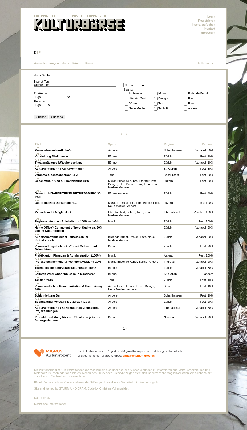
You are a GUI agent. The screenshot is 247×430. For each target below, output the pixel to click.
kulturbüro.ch (206, 63)
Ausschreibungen (46, 63)
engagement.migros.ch (139, 355)
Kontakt (209, 28)
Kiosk (89, 63)
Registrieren (206, 20)
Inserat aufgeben (203, 24)
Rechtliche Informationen (50, 403)
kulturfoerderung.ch (145, 382)
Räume (77, 63)
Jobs (65, 63)
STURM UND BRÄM (72, 388)
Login (211, 16)
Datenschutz (42, 397)
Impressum (207, 32)
